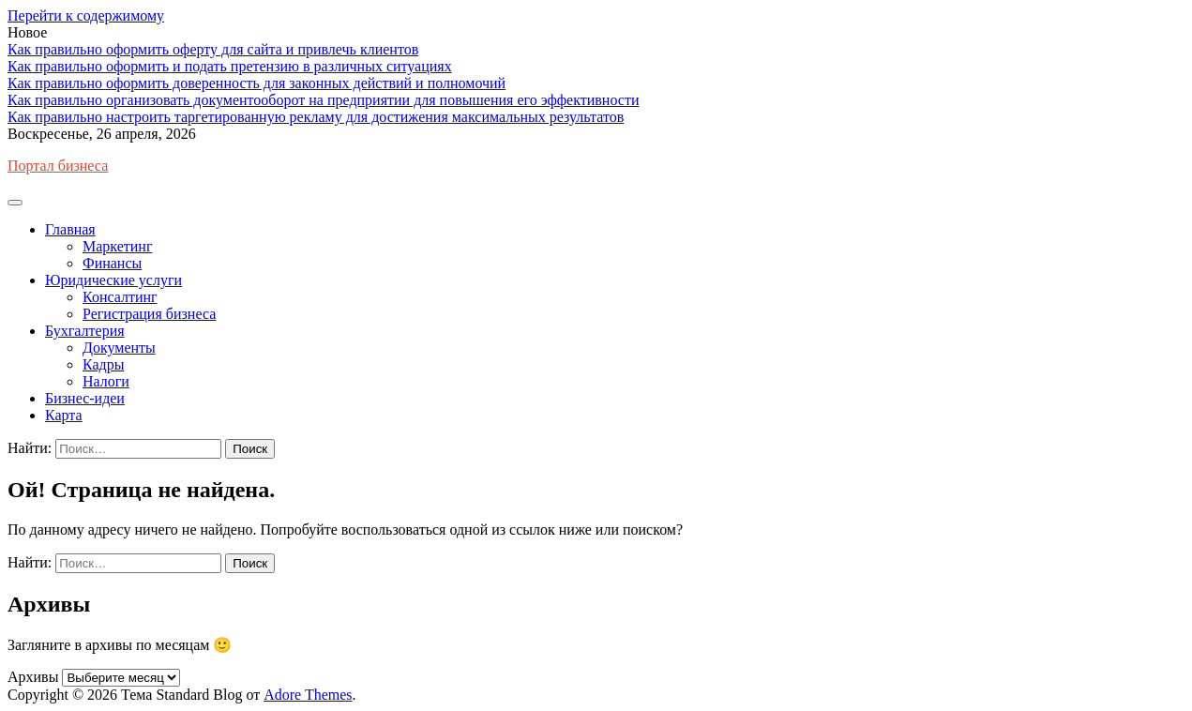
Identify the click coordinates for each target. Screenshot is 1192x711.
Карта (64, 415)
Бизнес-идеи (85, 398)
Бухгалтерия (85, 331)
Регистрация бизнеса (149, 314)
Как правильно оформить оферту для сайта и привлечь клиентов (213, 49)
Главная (70, 229)
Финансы (112, 263)
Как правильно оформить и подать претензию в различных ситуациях (230, 66)
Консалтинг (120, 297)
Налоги (106, 381)
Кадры (103, 364)
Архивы (33, 677)
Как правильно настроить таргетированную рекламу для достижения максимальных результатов (316, 117)
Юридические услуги (113, 280)
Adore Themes (308, 695)
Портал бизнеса (58, 166)
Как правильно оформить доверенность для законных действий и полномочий (256, 83)
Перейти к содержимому (86, 15)
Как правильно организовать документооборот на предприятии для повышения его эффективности (323, 100)
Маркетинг (117, 246)
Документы (119, 348)
